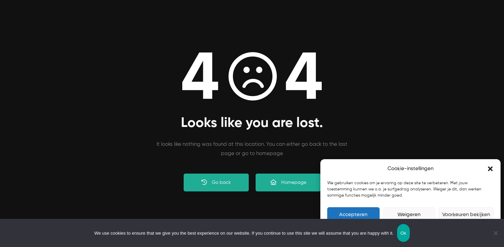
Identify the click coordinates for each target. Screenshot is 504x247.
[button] (490, 168)
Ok (403, 233)
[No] (495, 233)
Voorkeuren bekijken (466, 214)
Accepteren (353, 214)
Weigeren (408, 214)
